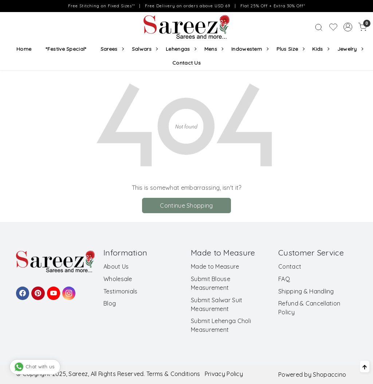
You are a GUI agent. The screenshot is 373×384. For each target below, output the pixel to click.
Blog (109, 303)
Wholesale (117, 279)
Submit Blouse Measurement (210, 283)
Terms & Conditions (173, 373)
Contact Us (186, 62)
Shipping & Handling (306, 291)
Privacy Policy (224, 373)
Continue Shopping (186, 205)
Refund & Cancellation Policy (309, 308)
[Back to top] (364, 366)
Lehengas (181, 49)
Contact (289, 266)
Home (23, 49)
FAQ (284, 279)
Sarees (112, 49)
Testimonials (120, 291)
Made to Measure (215, 266)
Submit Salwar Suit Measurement (216, 304)
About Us (116, 266)
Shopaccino (329, 374)
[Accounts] (348, 27)
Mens (213, 49)
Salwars (145, 49)
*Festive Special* (66, 49)
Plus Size (290, 49)
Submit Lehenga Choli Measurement (221, 325)
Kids (320, 49)
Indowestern (249, 49)
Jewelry (350, 49)
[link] (318, 27)
